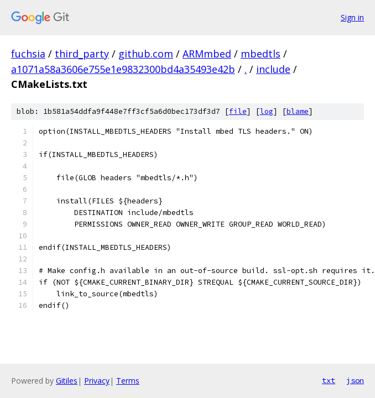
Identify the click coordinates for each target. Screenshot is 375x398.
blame (298, 111)
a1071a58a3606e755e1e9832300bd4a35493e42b (123, 69)
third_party (82, 53)
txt (328, 380)
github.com (145, 53)
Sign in (352, 17)
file (238, 111)
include (273, 69)
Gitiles (66, 380)
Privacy (97, 380)
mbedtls (260, 53)
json (355, 380)
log (266, 111)
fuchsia (28, 53)
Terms (127, 380)
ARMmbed (207, 53)
